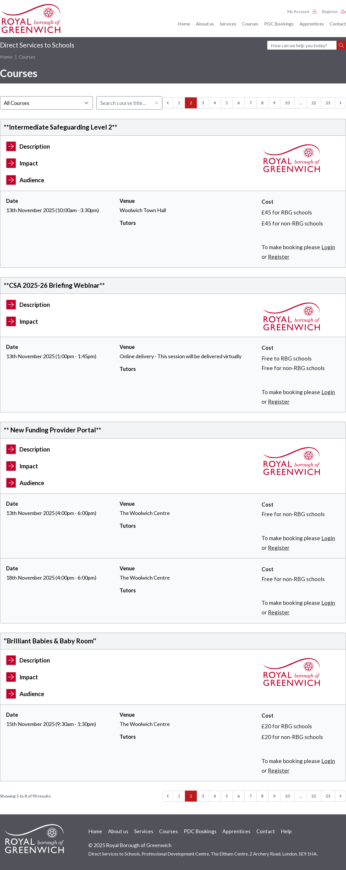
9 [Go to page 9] (274, 102)
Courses (250, 23)
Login (328, 247)
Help (286, 831)
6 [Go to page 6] (238, 102)
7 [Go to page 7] (250, 102)
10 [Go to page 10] (287, 102)
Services (228, 23)
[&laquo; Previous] (167, 102)
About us (205, 23)
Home (184, 23)
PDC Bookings (279, 23)
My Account (301, 11)
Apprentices (312, 23)
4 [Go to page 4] (215, 102)
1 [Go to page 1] (179, 102)
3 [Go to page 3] (203, 102)
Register (334, 11)
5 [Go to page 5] (227, 102)
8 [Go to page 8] (262, 102)
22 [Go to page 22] (313, 102)
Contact (338, 23)
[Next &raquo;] (340, 102)
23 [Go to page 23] (328, 102)
